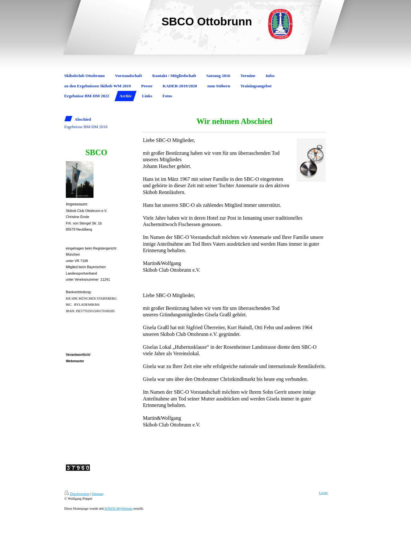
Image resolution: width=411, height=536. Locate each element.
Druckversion (76, 494)
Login (323, 493)
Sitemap (97, 494)
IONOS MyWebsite (119, 508)
